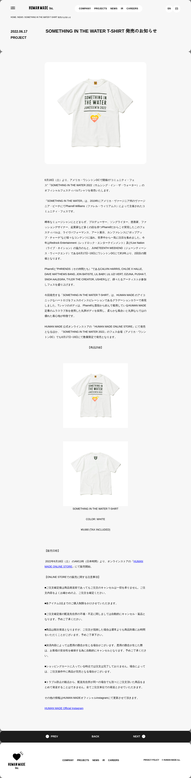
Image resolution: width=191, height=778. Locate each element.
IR (123, 8)
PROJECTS (101, 8)
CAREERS (133, 8)
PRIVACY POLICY (149, 760)
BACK (95, 736)
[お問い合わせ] (176, 8)
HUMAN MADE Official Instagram (64, 708)
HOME (13, 17)
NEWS (114, 8)
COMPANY (84, 8)
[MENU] (13, 8)
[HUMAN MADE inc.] (41, 8)
